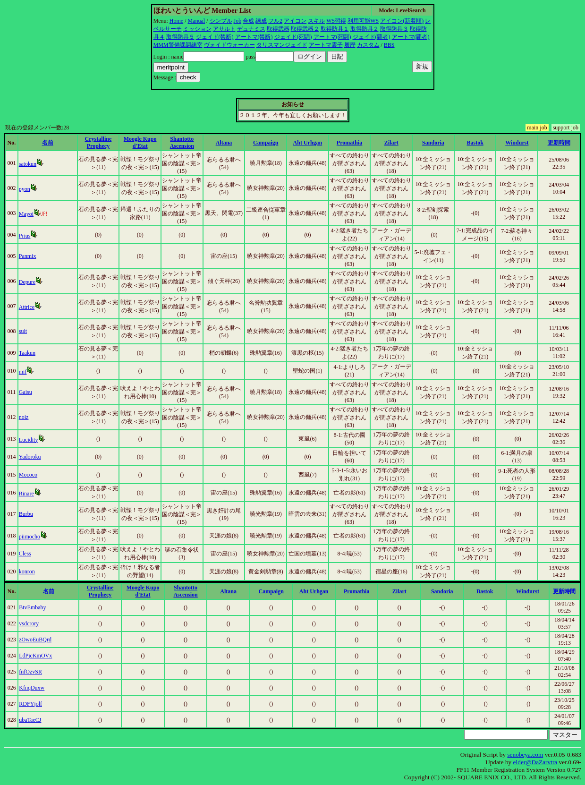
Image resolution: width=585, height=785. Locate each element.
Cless (25, 553)
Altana (224, 142)
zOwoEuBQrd (35, 639)
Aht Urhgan (307, 142)
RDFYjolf (30, 703)
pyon (24, 189)
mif (23, 371)
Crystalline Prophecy (98, 142)
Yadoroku (30, 456)
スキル (316, 20)
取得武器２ (305, 29)
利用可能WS (363, 20)
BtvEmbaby (32, 607)
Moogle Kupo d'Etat (140, 142)
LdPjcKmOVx (35, 655)
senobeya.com (525, 754)
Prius (25, 235)
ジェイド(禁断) (215, 37)
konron (27, 571)
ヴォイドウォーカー (229, 45)
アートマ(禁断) (254, 37)
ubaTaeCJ (30, 720)
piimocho (29, 536)
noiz (24, 417)
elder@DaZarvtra (535, 762)
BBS (389, 45)
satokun (27, 164)
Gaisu (25, 392)
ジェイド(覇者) (371, 37)
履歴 (350, 45)
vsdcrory (29, 623)
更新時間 (559, 142)
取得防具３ (394, 29)
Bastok (474, 142)
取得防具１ (335, 29)
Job (238, 20)
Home (176, 20)
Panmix (27, 256)
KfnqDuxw (31, 687)
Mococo (28, 474)
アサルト (224, 29)
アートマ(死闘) (332, 37)
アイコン (295, 20)
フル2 (275, 20)
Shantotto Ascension (182, 142)
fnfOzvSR (30, 671)
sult (23, 331)
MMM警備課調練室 (178, 45)
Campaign (265, 142)
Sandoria (433, 142)
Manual (196, 20)
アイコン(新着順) (402, 20)
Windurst (516, 142)
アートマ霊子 (326, 45)
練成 (261, 20)
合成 (248, 20)
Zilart (391, 142)
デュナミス (251, 29)
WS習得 (336, 20)
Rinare (26, 493)
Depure (27, 282)
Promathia (349, 142)
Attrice (26, 307)
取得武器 (278, 29)
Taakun (27, 353)
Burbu (26, 514)
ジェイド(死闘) (293, 37)
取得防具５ (180, 37)
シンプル (221, 20)
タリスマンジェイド (281, 45)
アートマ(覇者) (411, 37)
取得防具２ (364, 29)
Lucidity (28, 439)
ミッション (197, 29)
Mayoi (26, 214)
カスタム (368, 45)
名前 (47, 142)
